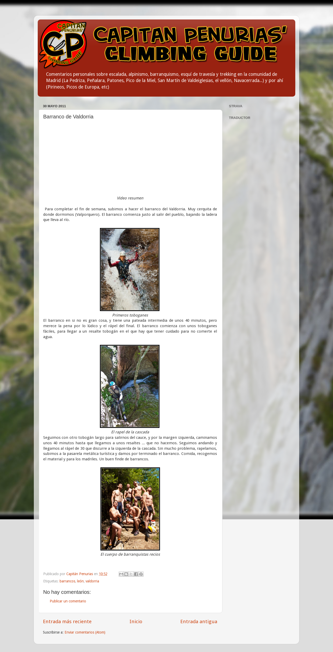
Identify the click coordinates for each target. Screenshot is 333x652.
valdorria (92, 581)
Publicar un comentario (68, 601)
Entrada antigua (198, 621)
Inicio (136, 621)
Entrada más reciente (67, 621)
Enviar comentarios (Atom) (85, 632)
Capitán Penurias (80, 574)
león (80, 581)
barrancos (67, 581)
